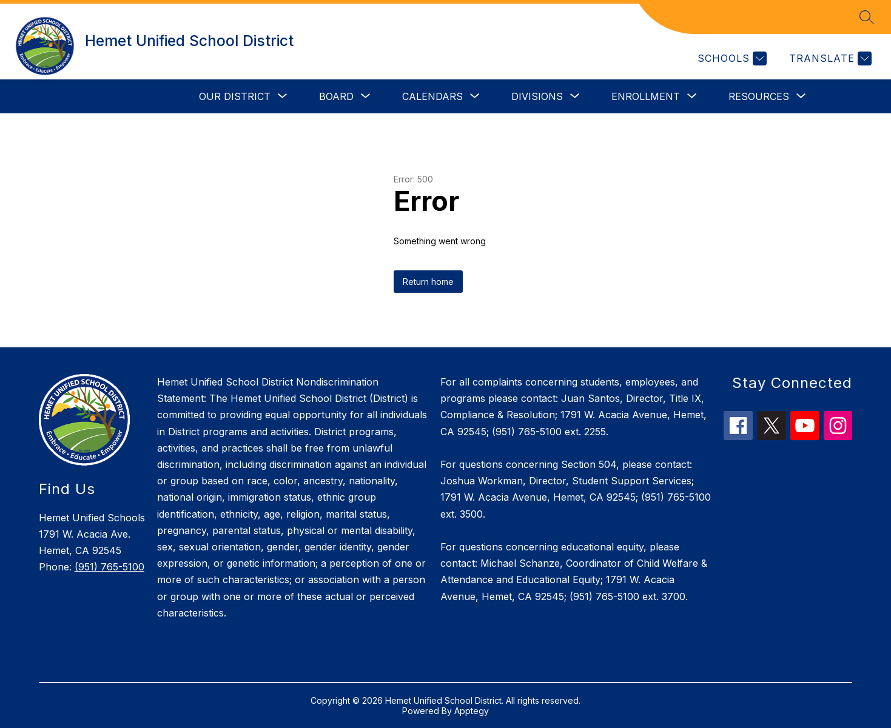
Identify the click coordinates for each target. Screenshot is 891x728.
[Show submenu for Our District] (235, 96)
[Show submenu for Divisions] (537, 96)
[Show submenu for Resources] (758, 96)
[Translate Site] (829, 58)
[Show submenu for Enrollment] (645, 96)
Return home (428, 281)
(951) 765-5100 (109, 567)
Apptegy (471, 711)
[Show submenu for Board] (336, 96)
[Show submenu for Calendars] (432, 96)
